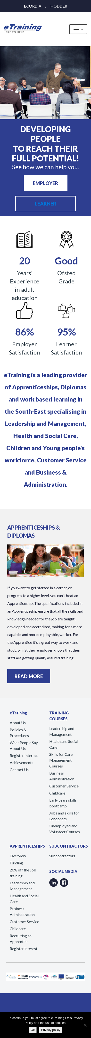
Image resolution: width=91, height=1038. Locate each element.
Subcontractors (62, 855)
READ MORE (29, 676)
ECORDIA (32, 6)
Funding (16, 862)
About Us (18, 722)
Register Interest (24, 755)
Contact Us (19, 769)
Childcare (57, 793)
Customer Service (64, 786)
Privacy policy (50, 1030)
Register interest (23, 948)
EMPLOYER (45, 183)
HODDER (58, 6)
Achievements (21, 762)
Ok (33, 1030)
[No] (85, 1025)
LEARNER (45, 203)
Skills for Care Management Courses (61, 760)
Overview (18, 855)
